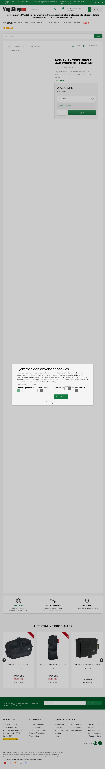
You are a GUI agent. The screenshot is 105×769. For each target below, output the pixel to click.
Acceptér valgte (44, 397)
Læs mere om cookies (26, 384)
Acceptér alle (61, 397)
